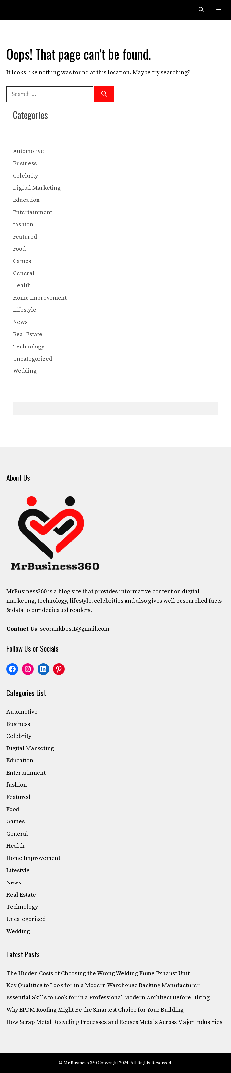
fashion (23, 224)
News (20, 322)
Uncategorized (32, 359)
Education (26, 200)
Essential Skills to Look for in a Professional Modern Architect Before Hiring (108, 997)
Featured (25, 237)
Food (19, 249)
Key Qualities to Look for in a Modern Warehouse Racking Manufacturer (103, 985)
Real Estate (27, 334)
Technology (28, 346)
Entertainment (32, 212)
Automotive (28, 151)
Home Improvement (40, 298)
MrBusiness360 (26, 591)
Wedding (25, 371)
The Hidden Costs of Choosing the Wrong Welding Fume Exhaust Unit (98, 973)
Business (25, 163)
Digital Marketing (36, 187)
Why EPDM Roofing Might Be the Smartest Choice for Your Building (95, 1010)
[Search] (104, 94)
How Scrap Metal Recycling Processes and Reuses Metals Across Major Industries (114, 1022)
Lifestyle (24, 310)
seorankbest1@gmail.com (74, 629)
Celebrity (25, 176)
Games (22, 261)
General (24, 273)
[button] (201, 9)
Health (22, 285)
